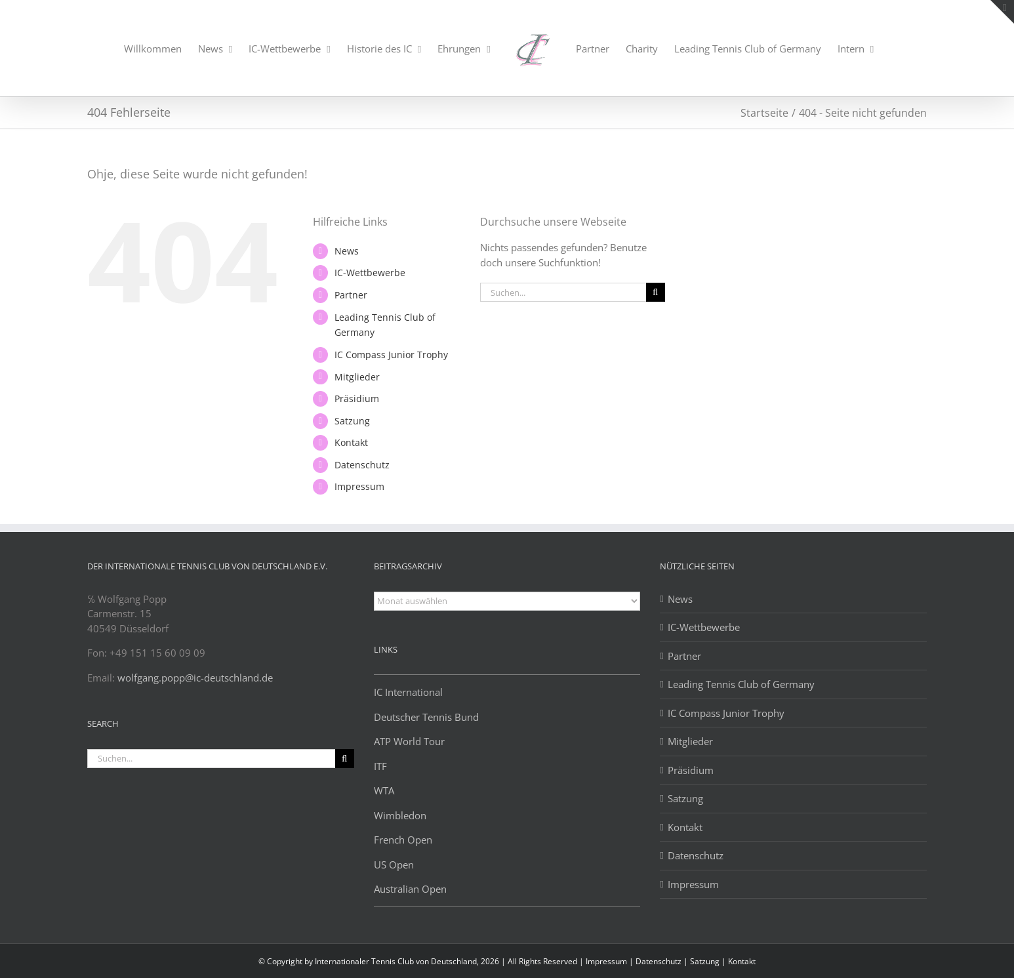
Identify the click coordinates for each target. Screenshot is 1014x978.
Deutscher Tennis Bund (426, 716)
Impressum (359, 486)
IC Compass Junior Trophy (391, 354)
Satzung (352, 421)
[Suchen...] (563, 292)
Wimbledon (400, 815)
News (347, 251)
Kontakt (351, 442)
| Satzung (702, 961)
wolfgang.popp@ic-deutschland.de (195, 677)
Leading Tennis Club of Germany (741, 684)
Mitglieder (357, 377)
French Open (403, 839)
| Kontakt (738, 961)
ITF (380, 766)
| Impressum (604, 961)
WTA (384, 790)
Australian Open (410, 888)
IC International (408, 692)
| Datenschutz (656, 961)
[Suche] (655, 292)
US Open (394, 864)
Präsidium (357, 398)
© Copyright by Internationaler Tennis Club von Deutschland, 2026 (378, 961)
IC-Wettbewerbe (370, 272)
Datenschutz (362, 464)
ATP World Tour (409, 741)
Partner (351, 295)
